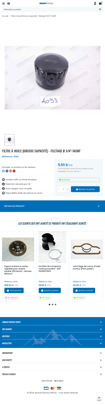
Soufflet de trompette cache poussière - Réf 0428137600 (50, 269)
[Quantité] (63, 189)
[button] (49, 304)
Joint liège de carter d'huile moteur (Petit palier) (86, 267)
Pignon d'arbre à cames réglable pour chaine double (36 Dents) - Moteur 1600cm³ (18, 270)
